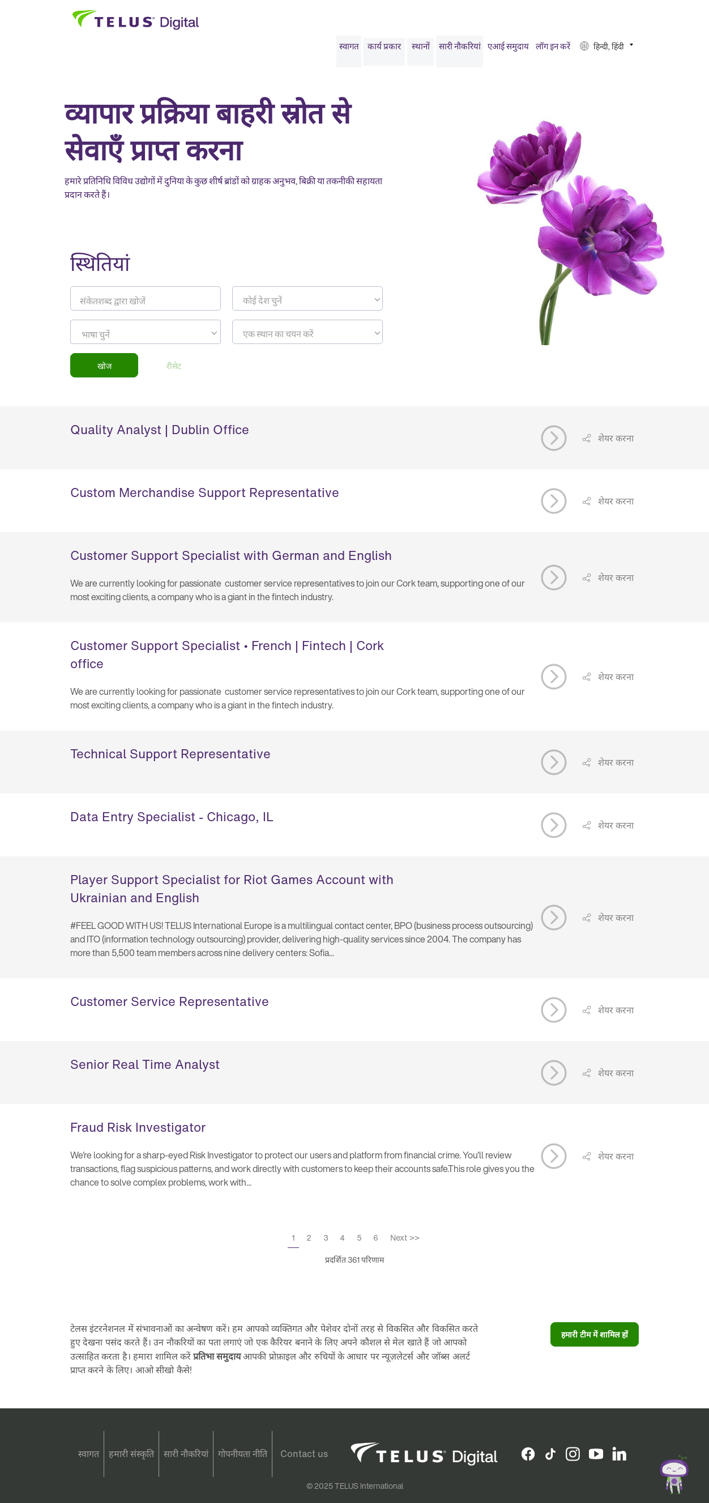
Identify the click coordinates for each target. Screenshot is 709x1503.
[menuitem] (348, 50)
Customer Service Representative (169, 1005)
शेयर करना (615, 441)
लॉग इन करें (553, 50)
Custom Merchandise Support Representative (204, 496)
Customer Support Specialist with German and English (231, 559)
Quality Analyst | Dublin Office (159, 433)
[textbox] (307, 304)
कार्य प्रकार (384, 50)
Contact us (304, 1454)
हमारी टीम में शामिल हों (594, 1338)
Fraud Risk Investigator (138, 1131)
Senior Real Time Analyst (145, 1068)
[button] (606, 50)
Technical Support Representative (170, 758)
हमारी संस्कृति (131, 1454)
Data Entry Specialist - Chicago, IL (172, 821)
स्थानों (421, 50)
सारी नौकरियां (460, 50)
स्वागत (349, 50)
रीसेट (173, 369)
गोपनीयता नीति (242, 1454)
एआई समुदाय (508, 50)
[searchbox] (133, 338)
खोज (104, 369)
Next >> (405, 1241)
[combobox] (307, 302)
